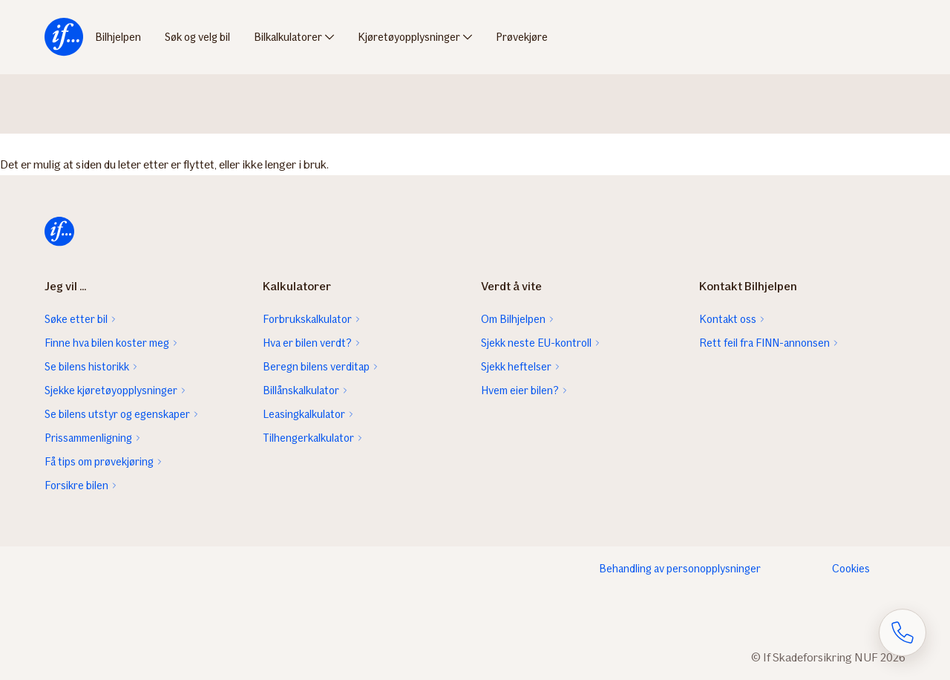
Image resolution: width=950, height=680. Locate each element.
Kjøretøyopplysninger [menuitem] (409, 37)
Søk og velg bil (197, 37)
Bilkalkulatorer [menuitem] (288, 37)
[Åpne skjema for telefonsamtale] (902, 632)
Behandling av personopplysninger (680, 568)
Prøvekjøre (522, 37)
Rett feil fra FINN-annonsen (764, 343)
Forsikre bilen (76, 485)
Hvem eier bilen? (520, 390)
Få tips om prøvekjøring (99, 461)
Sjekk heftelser (516, 366)
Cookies (851, 568)
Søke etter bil (76, 319)
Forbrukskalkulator (307, 319)
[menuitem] (64, 37)
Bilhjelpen (118, 37)
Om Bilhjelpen (513, 319)
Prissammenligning (88, 438)
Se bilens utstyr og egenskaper (117, 414)
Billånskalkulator (301, 390)
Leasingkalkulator (304, 414)
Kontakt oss (727, 319)
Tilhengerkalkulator (308, 438)
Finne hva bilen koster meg (107, 343)
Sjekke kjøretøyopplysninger (111, 390)
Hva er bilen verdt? (307, 343)
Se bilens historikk (87, 366)
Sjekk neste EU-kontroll (536, 343)
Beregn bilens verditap (316, 366)
